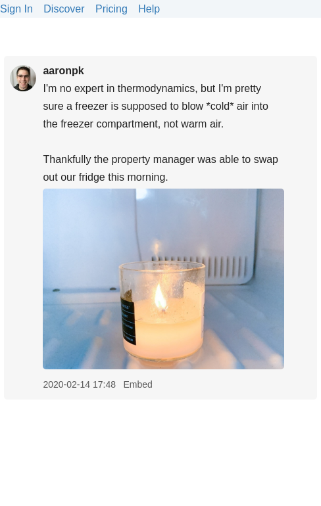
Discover (63, 8)
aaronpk (63, 70)
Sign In (16, 8)
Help (149, 8)
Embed (137, 384)
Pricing (111, 8)
